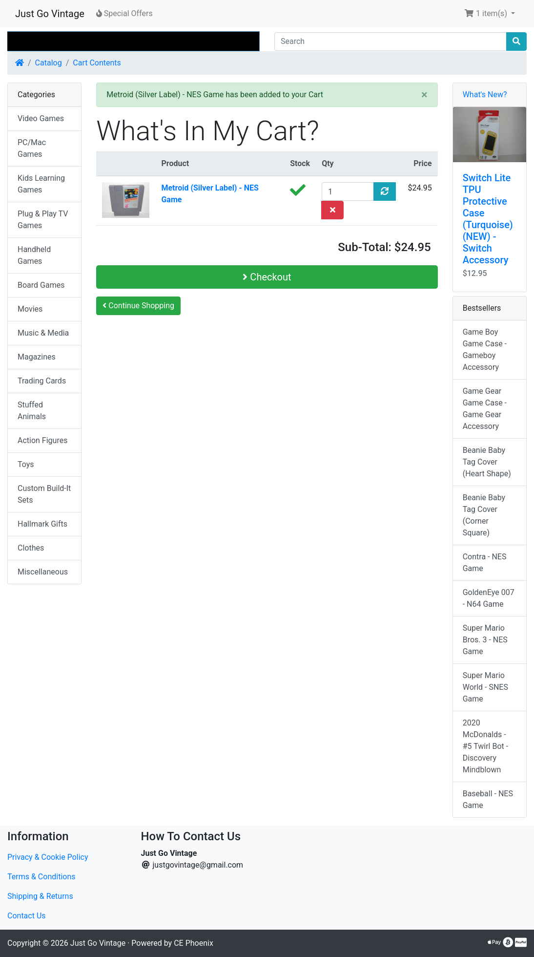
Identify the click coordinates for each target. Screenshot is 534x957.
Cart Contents (97, 62)
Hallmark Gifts (42, 524)
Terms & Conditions (41, 876)
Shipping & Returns (40, 896)
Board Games (41, 285)
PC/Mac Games (32, 148)
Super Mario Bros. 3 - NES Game (485, 639)
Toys (26, 464)
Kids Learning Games (41, 183)
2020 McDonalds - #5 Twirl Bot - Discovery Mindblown (486, 746)
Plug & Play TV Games (43, 219)
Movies (30, 309)
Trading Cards (42, 380)
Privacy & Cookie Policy (47, 857)
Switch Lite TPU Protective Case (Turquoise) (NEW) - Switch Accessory (488, 219)
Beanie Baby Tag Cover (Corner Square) (484, 515)
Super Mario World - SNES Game (485, 687)
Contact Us (26, 915)
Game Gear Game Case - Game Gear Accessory (485, 408)
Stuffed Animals (32, 410)
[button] (489, 13)
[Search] (390, 41)
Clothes (31, 548)
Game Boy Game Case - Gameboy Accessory (485, 349)
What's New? (485, 94)
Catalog (48, 62)
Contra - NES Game (485, 562)
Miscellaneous (43, 571)
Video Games (41, 118)
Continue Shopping (138, 305)
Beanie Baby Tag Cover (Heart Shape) (487, 462)
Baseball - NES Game (488, 799)
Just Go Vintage (49, 14)
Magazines (37, 357)
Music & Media (43, 333)
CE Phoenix (193, 943)
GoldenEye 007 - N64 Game (488, 598)
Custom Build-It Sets (44, 494)
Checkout (267, 277)
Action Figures (42, 440)
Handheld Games (34, 255)
